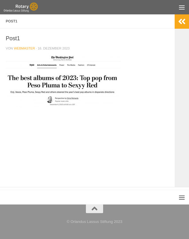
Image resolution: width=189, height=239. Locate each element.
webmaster (24, 48)
